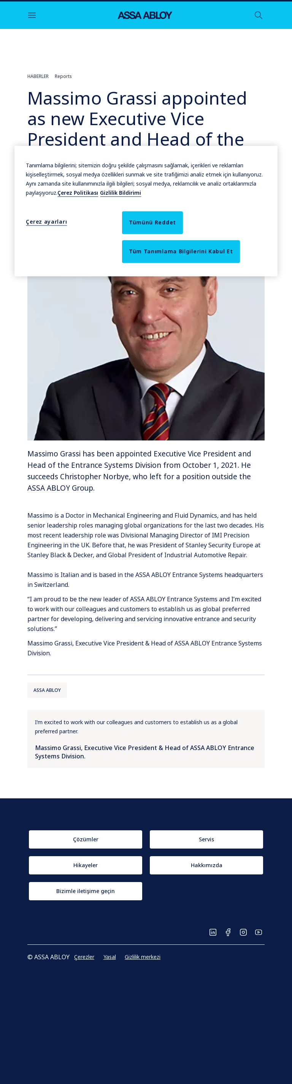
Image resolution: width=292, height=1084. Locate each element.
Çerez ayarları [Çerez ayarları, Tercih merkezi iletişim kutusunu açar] (46, 221)
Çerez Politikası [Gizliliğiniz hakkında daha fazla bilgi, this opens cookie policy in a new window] (77, 192)
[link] (85, 839)
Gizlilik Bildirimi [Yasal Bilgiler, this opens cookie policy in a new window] (120, 192)
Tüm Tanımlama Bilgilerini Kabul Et (181, 251)
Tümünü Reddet (152, 222)
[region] (145, 211)
